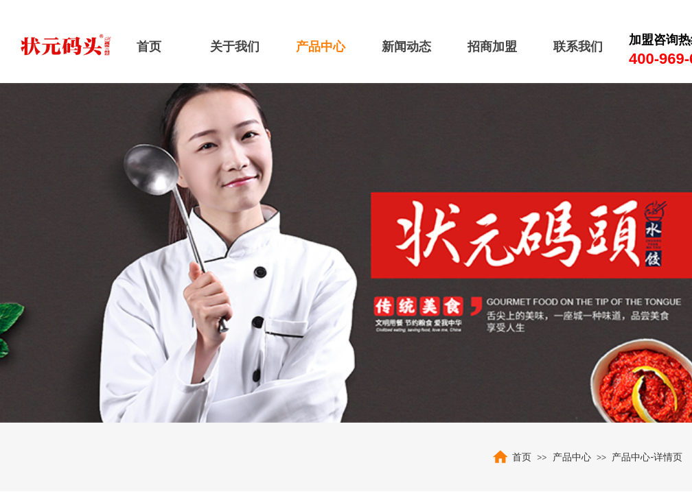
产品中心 (320, 47)
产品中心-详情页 (647, 456)
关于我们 (235, 47)
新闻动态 (406, 47)
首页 (149, 47)
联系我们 (578, 47)
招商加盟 (492, 47)
